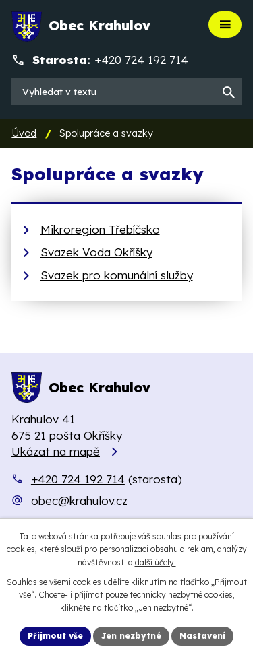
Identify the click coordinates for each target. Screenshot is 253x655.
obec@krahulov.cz (79, 500)
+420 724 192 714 (78, 479)
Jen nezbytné (131, 636)
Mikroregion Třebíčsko (100, 229)
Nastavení (202, 636)
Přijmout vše (55, 636)
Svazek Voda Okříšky (96, 252)
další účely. (155, 562)
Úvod (23, 133)
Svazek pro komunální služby (116, 275)
